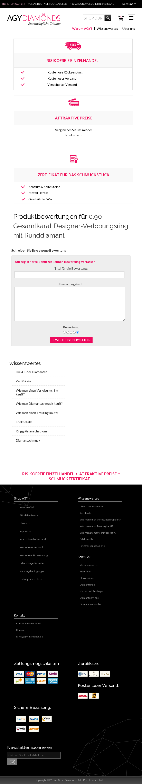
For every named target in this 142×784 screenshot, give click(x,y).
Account (127, 4)
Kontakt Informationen (28, 623)
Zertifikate (23, 381)
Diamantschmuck (28, 440)
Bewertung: (71, 327)
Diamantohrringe (89, 597)
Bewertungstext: (71, 284)
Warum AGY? (82, 28)
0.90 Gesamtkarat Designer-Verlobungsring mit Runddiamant (70, 226)
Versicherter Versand (62, 84)
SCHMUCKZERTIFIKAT (69, 478)
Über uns (128, 28)
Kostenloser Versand (61, 78)
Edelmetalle (24, 422)
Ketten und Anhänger (91, 591)
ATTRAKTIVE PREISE (98, 473)
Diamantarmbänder (90, 604)
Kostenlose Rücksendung (65, 72)
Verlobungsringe (89, 564)
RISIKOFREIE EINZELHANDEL (73, 60)
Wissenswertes (107, 28)
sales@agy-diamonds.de (29, 636)
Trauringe (85, 571)
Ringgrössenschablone (31, 431)
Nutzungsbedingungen (32, 571)
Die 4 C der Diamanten (31, 372)
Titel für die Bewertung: (71, 268)
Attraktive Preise (29, 515)
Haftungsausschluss (31, 579)
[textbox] (94, 18)
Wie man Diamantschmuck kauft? (39, 403)
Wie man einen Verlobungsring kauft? (37, 392)
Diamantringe (87, 584)
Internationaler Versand (33, 539)
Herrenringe (87, 578)
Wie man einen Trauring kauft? (37, 413)
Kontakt (20, 630)
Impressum (26, 531)
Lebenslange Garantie (32, 563)
